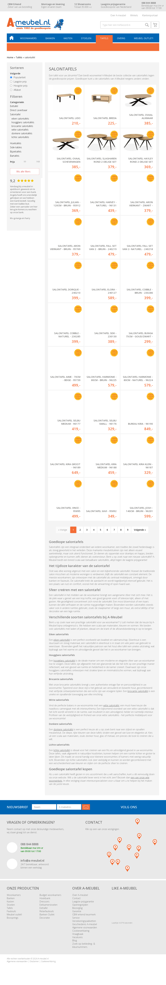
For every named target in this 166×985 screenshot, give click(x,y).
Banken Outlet (47, 914)
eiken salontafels (20, 118)
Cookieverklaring (80, 930)
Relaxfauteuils (47, 911)
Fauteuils (11, 911)
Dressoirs (44, 901)
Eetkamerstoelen (48, 904)
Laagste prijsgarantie (83, 901)
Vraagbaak (77, 934)
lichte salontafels (20, 137)
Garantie (76, 911)
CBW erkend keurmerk (84, 914)
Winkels (134, 15)
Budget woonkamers (50, 895)
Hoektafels (15, 143)
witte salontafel (111, 705)
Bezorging (77, 908)
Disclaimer (34, 961)
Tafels (104, 38)
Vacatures (77, 937)
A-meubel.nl (43, 958)
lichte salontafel (61, 750)
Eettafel (14, 106)
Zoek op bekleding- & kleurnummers (83, 945)
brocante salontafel (138, 691)
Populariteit (18, 77)
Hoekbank (45, 898)
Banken (50, 38)
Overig (121, 38)
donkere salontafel (63, 729)
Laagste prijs (18, 81)
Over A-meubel (118, 15)
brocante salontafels (22, 126)
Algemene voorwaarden (84, 927)
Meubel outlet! (143, 38)
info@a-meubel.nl (32, 861)
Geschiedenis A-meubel (84, 924)
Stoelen (86, 38)
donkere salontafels (22, 133)
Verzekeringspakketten (84, 921)
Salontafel (15, 114)
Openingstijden (80, 904)
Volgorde (15, 73)
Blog (74, 940)
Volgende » (140, 529)
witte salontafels (20, 129)
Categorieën (17, 102)
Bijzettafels (15, 151)
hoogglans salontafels (23, 122)
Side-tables (16, 147)
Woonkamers (28, 38)
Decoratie (45, 917)
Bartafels (14, 155)
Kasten (68, 38)
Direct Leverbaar (18, 110)
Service (76, 917)
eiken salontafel (61, 640)
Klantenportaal (150, 15)
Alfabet (15, 90)
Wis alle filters (23, 171)
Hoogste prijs (19, 85)
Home (10, 57)
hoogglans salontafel (64, 660)
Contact (76, 898)
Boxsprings (12, 917)
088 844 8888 (29, 844)
